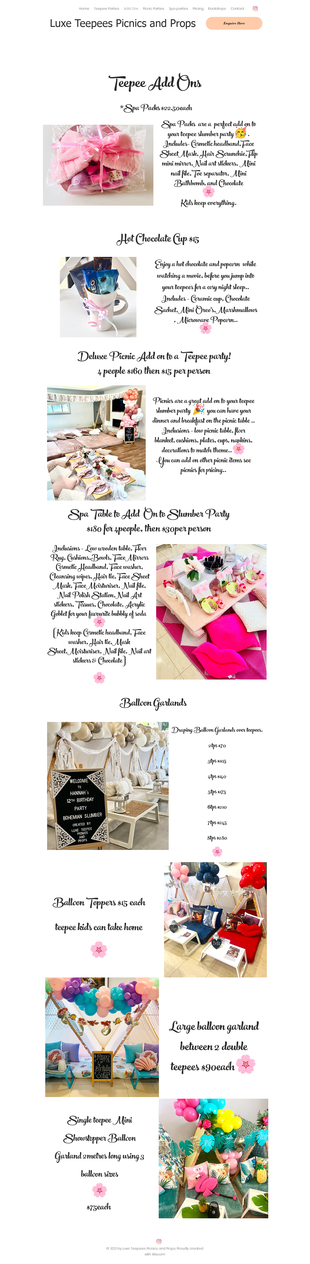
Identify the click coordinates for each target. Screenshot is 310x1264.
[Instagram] (255, 8)
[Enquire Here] (234, 23)
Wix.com (158, 1254)
